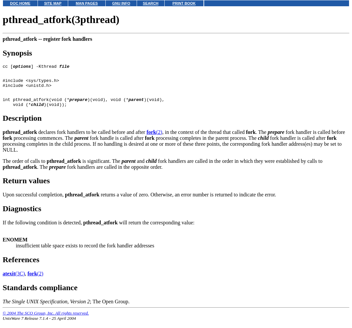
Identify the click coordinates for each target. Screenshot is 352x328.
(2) (154, 139)
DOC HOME (20, 3)
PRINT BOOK (184, 3)
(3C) (14, 280)
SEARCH (150, 3)
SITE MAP (53, 3)
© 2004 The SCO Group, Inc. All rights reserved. (46, 319)
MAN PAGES (87, 3)
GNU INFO (121, 3)
